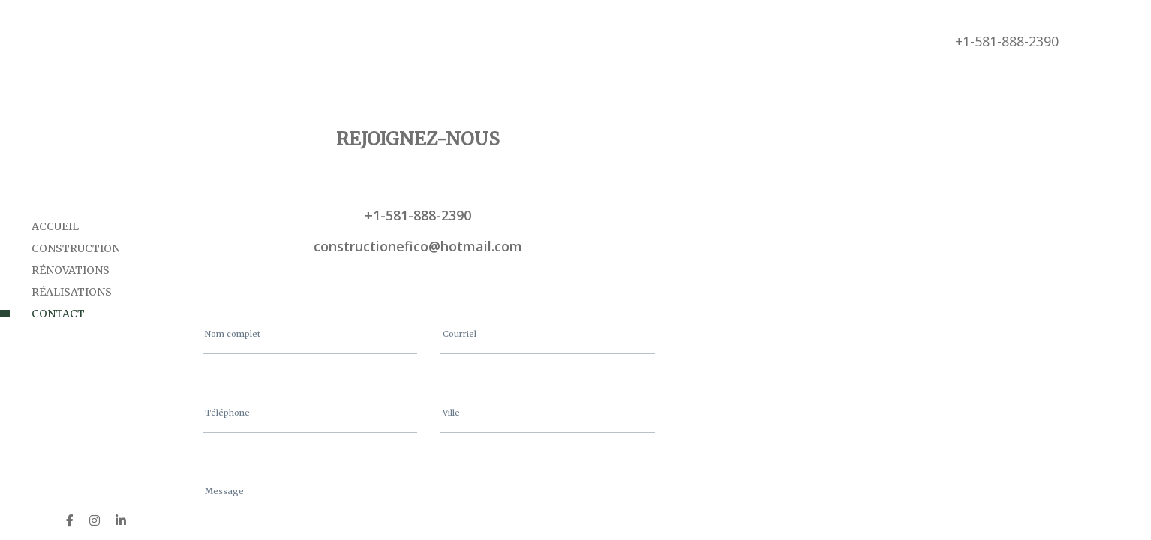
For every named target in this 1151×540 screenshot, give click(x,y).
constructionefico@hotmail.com (418, 246)
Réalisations (72, 291)
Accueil (55, 226)
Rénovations (71, 270)
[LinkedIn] (121, 521)
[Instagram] (94, 521)
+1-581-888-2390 (1007, 41)
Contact (58, 313)
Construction (76, 248)
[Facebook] (70, 521)
